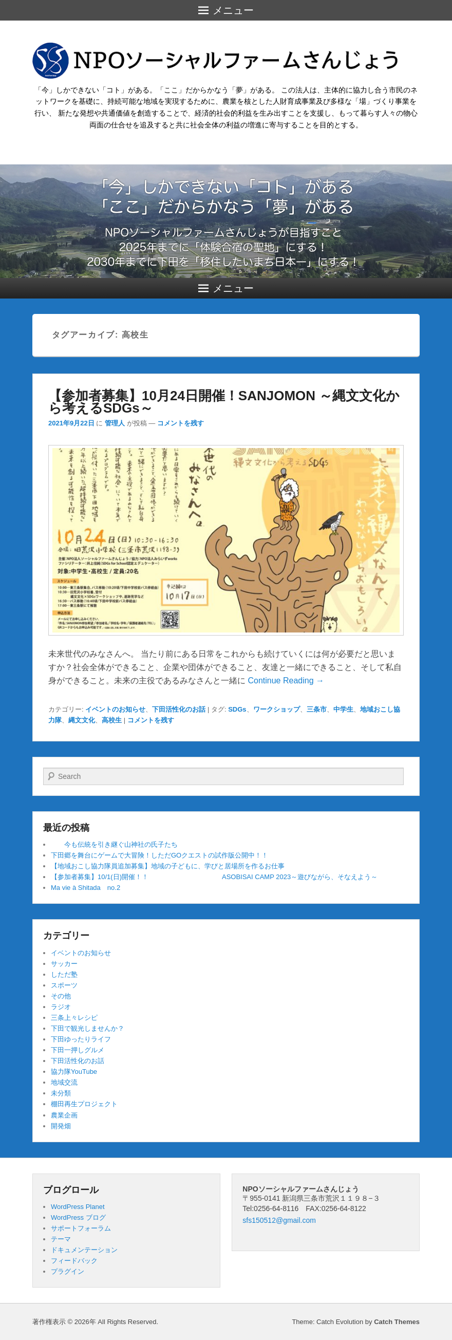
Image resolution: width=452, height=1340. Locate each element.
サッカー (64, 963)
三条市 (317, 709)
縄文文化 (81, 720)
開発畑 (61, 1126)
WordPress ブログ (78, 1217)
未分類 (61, 1093)
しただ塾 (64, 974)
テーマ (61, 1239)
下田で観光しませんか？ (87, 1028)
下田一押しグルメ (77, 1050)
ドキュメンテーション (84, 1250)
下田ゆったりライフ (81, 1039)
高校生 (112, 720)
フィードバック (74, 1260)
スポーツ (64, 985)
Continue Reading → (286, 680)
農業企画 (64, 1115)
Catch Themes (397, 1322)
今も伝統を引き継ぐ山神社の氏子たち (114, 844)
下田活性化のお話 (178, 709)
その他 (61, 996)
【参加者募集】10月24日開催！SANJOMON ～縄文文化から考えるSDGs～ (224, 402)
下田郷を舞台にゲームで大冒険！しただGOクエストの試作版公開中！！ (159, 855)
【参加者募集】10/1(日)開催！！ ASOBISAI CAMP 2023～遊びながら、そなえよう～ (214, 877)
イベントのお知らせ (115, 709)
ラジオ (61, 1007)
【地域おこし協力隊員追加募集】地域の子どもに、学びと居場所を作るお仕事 (168, 866)
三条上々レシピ (74, 1017)
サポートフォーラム (81, 1228)
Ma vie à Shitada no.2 (85, 887)
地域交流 (64, 1082)
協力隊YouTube (74, 1071)
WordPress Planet (78, 1207)
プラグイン (67, 1271)
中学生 (343, 709)
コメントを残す (180, 423)
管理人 (115, 423)
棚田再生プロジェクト (84, 1104)
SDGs (237, 709)
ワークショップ (276, 709)
